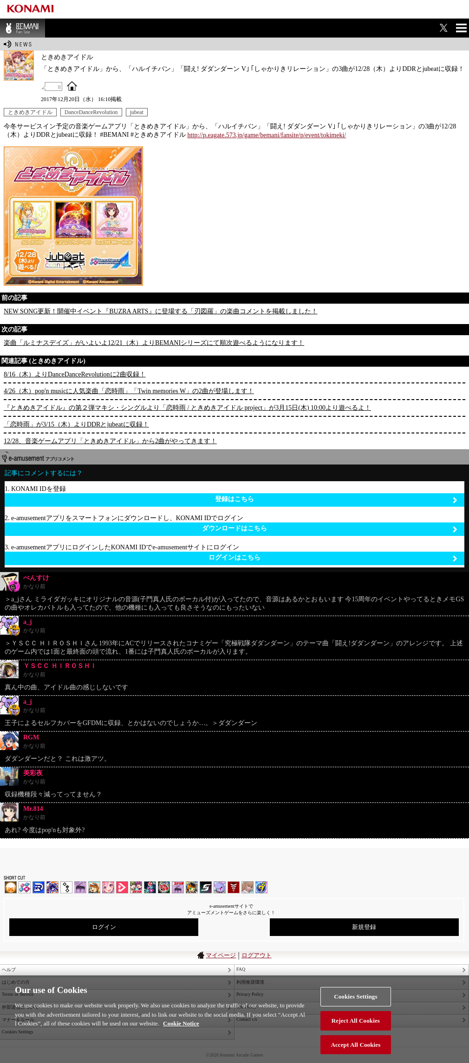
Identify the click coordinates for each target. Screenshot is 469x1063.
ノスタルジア (80, 887)
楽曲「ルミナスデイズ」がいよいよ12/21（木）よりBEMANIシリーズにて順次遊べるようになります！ (154, 342)
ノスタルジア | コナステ (178, 887)
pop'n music (94, 887)
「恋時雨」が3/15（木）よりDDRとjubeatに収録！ (76, 424)
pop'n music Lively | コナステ (192, 887)
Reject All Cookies (356, 1036)
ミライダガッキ (261, 887)
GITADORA (52, 887)
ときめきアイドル (30, 112)
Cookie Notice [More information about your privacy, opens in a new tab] (181, 1040)
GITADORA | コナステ (164, 887)
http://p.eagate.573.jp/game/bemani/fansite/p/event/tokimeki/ (267, 135)
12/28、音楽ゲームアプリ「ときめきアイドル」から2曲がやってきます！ (110, 441)
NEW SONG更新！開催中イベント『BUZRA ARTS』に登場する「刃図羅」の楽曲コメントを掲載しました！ (161, 311)
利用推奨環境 (250, 982)
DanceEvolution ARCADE (247, 887)
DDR (25, 887)
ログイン (104, 926)
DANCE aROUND (122, 887)
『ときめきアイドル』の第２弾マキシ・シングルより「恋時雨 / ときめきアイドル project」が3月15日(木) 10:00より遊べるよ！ (187, 407)
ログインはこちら (332, 558)
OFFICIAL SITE (72, 86)
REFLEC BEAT (220, 887)
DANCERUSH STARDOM (39, 887)
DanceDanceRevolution (91, 112)
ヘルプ (9, 969)
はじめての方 (16, 982)
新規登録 (364, 926)
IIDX (11, 887)
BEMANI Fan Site (22, 28)
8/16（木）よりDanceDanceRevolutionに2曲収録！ (75, 374)
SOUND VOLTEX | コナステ (206, 887)
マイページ (221, 955)
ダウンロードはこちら (329, 529)
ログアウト (256, 955)
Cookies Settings (355, 1013)
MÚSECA (234, 887)
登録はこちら (336, 499)
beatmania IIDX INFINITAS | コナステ (136, 887)
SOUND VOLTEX (108, 887)
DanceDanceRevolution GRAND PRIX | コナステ (150, 887)
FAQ (240, 969)
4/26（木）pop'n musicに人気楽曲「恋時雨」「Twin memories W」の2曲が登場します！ (129, 391)
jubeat (136, 112)
